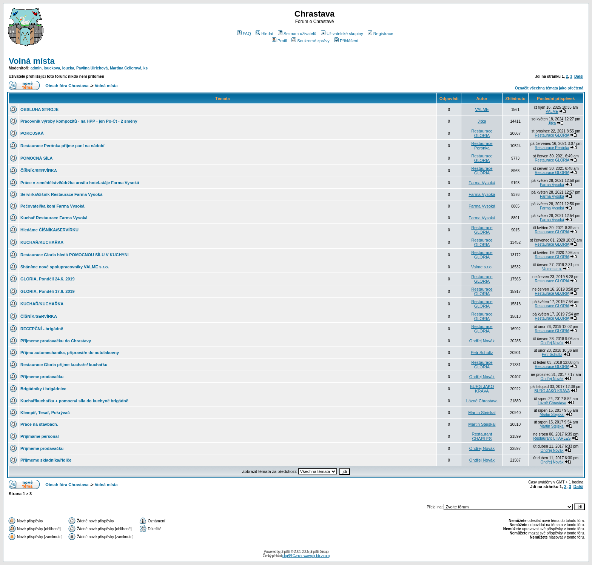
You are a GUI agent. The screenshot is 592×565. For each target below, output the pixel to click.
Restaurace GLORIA (481, 133)
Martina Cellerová (125, 68)
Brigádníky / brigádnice (43, 388)
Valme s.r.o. (482, 267)
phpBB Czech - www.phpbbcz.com (305, 556)
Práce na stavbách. (39, 424)
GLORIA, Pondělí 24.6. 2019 (47, 279)
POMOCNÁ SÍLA (36, 158)
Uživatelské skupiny (342, 33)
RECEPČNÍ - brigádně (41, 328)
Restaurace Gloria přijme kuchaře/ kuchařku (64, 364)
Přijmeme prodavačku (41, 376)
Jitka (482, 121)
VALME (482, 109)
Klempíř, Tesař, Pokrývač (45, 412)
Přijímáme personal (39, 436)
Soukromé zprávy (310, 40)
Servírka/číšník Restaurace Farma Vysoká (61, 194)
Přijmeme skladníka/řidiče (45, 460)
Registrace (380, 33)
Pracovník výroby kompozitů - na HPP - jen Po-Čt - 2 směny (78, 121)
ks (145, 68)
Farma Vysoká (482, 182)
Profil (279, 40)
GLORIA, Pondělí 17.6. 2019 (47, 291)
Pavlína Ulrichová (92, 68)
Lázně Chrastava (482, 401)
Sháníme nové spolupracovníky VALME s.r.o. (64, 267)
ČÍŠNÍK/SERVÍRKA (38, 170)
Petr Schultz (482, 352)
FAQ (244, 33)
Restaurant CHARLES (482, 436)
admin (36, 68)
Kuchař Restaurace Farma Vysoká (54, 218)
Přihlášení (346, 40)
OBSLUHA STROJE (39, 109)
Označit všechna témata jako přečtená (549, 88)
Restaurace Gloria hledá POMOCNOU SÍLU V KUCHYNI (74, 254)
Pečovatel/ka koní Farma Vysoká (52, 206)
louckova (52, 68)
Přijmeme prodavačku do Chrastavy (55, 341)
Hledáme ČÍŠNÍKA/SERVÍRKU (49, 230)
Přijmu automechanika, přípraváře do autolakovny (69, 352)
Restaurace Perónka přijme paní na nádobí (62, 145)
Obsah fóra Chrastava (66, 85)
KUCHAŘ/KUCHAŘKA (41, 242)
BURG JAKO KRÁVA (482, 388)
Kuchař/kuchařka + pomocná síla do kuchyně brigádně (74, 401)
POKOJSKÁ (32, 133)
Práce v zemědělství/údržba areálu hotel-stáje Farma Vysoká (79, 182)
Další (578, 76)
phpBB (285, 552)
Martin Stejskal (481, 412)
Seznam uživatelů (297, 33)
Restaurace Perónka (481, 145)
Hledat (264, 33)
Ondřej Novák (482, 341)
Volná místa (32, 61)
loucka (68, 68)
